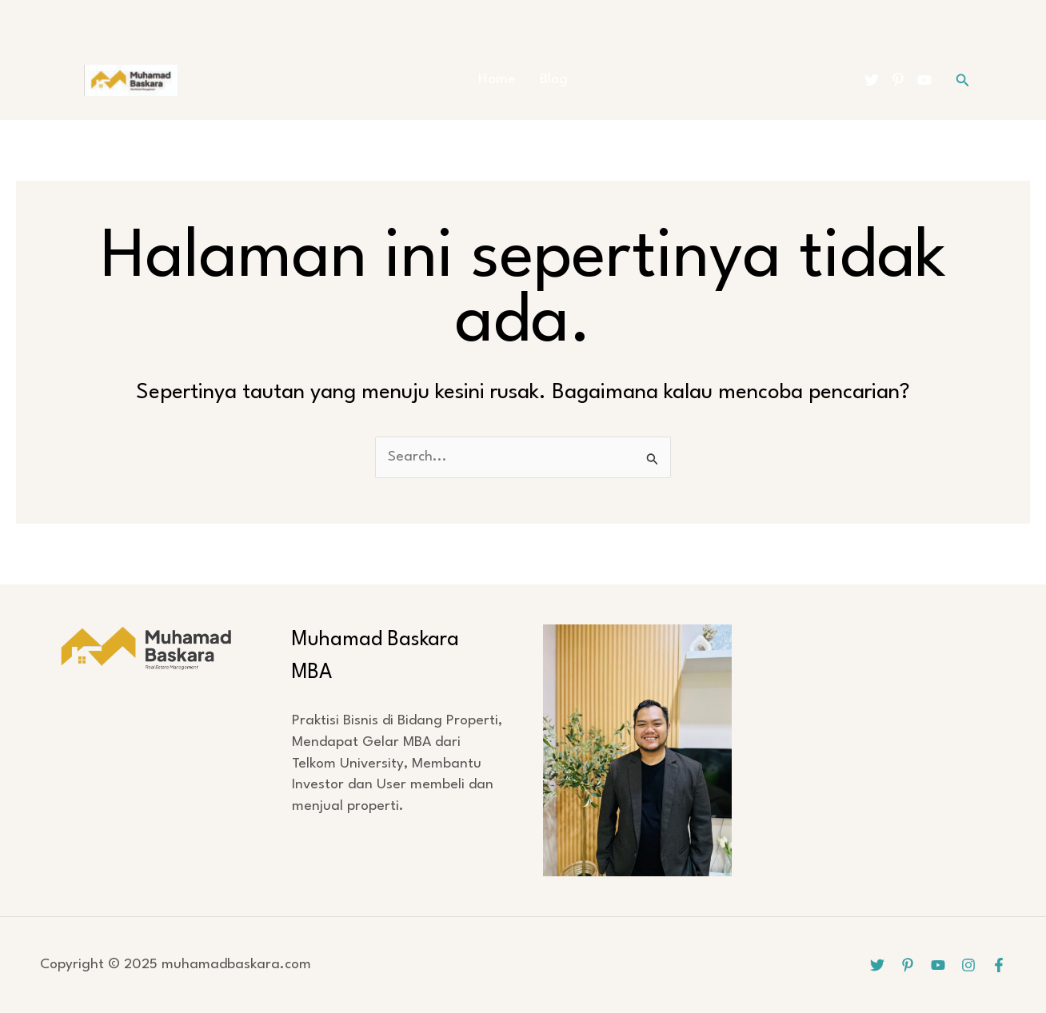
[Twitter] (871, 80)
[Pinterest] (898, 80)
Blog (554, 79)
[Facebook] (999, 965)
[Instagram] (968, 965)
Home (497, 79)
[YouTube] (924, 80)
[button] (963, 80)
